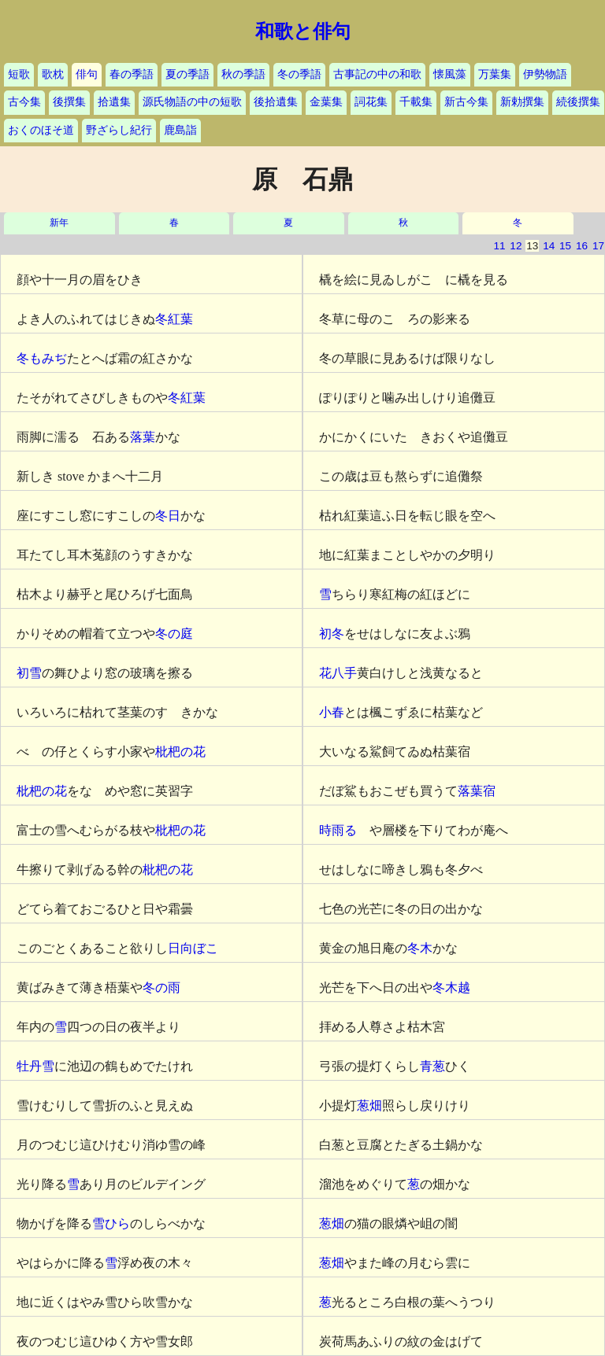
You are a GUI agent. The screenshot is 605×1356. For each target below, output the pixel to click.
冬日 (167, 515)
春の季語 (131, 74)
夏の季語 (187, 74)
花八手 (338, 673)
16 (582, 246)
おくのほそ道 (41, 130)
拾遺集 (114, 102)
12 (515, 246)
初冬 (331, 633)
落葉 (142, 437)
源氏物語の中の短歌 (192, 102)
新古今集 (466, 102)
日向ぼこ (193, 948)
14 (549, 246)
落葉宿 (477, 791)
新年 (59, 223)
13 (532, 246)
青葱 (432, 1066)
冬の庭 (174, 633)
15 (565, 246)
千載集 (415, 102)
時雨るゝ (344, 830)
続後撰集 (578, 102)
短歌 (19, 74)
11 (499, 246)
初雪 (29, 673)
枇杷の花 (180, 751)
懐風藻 (449, 74)
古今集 (24, 102)
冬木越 (451, 987)
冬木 (419, 948)
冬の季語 (299, 74)
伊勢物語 (545, 74)
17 (598, 246)
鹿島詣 (180, 130)
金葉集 (326, 102)
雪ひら (111, 1223)
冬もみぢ (42, 358)
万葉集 (494, 74)
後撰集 (69, 102)
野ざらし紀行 (119, 130)
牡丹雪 (35, 1066)
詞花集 (371, 102)
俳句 (87, 74)
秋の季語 (243, 74)
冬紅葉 (174, 319)
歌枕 (53, 74)
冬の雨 (161, 987)
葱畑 (369, 1105)
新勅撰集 (522, 102)
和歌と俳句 (303, 31)
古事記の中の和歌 (377, 74)
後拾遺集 (276, 102)
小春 (331, 712)
